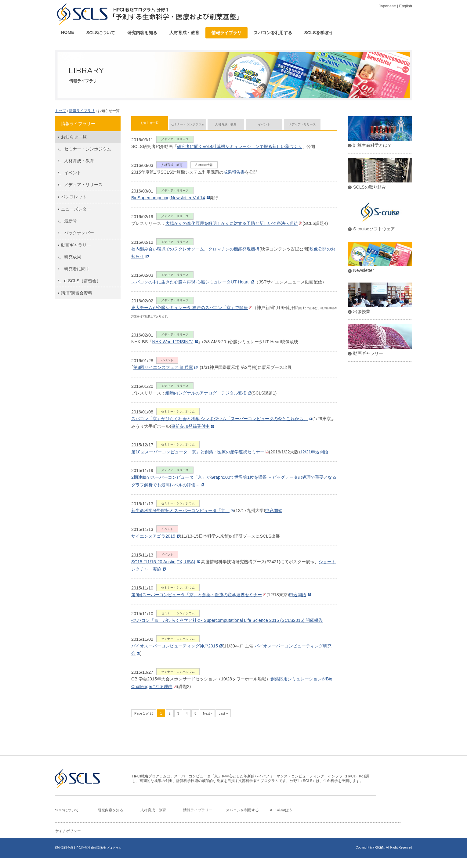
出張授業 (361, 311)
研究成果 (72, 256)
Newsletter (363, 270)
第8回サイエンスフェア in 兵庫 (163, 367)
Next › (207, 713)
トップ (60, 111)
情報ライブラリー (197, 810)
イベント (72, 172)
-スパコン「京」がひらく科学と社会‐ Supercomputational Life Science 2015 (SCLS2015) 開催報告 (227, 620)
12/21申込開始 (314, 451)
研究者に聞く (77, 268)
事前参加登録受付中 (190, 426)
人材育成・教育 (184, 32)
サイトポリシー (68, 831)
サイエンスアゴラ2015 (153, 536)
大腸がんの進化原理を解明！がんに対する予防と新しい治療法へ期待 (231, 223)
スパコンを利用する (273, 32)
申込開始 (273, 510)
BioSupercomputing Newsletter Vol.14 (168, 197)
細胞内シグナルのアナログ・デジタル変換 (206, 393)
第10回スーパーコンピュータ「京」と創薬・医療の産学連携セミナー (197, 451)
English (405, 6)
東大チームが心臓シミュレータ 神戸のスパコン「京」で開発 (189, 307)
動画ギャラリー (76, 245)
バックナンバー (79, 232)
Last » (223, 713)
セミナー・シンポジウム (87, 148)
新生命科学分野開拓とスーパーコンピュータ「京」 (180, 510)
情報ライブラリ (226, 32)
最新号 (70, 220)
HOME (67, 32)
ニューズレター (76, 209)
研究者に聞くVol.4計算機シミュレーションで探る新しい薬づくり (239, 146)
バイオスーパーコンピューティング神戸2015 (174, 646)
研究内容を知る (142, 32)
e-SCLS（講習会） (82, 280)
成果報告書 (234, 172)
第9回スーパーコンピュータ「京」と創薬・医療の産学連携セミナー (196, 594)
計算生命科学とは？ (372, 145)
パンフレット (74, 196)
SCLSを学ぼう (318, 32)
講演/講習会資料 (76, 292)
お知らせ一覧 (149, 122)
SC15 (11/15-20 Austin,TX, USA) (163, 561)
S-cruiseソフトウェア (374, 228)
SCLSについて (100, 32)
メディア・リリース (83, 184)
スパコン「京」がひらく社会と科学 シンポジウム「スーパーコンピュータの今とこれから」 (219, 418)
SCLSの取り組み (369, 187)
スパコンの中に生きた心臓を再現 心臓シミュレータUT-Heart (190, 281)
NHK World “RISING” (172, 341)
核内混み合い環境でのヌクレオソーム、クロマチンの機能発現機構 (195, 249)
